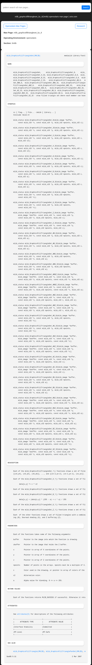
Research (81, 26)
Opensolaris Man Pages (15, 26)
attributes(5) (23, 614)
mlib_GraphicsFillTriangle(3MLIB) (28, 651)
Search (86, 7)
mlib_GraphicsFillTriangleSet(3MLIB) (23, 56)
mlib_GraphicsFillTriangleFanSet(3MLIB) (64, 651)
